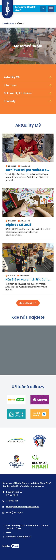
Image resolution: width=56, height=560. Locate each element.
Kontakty (28, 101)
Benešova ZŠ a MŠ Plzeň (19, 8)
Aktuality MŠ (28, 77)
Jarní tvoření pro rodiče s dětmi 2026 (28, 170)
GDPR (6, 532)
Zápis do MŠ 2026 (18, 225)
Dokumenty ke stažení (28, 93)
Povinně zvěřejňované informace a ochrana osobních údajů (25, 527)
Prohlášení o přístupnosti (16, 536)
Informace (28, 85)
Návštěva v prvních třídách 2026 (28, 279)
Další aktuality (28, 303)
